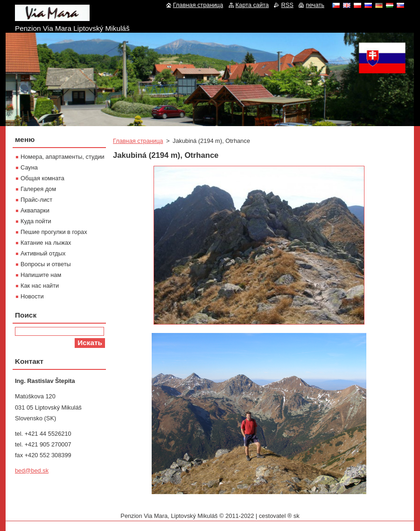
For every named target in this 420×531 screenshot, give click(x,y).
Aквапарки (35, 210)
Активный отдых (43, 253)
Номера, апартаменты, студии (63, 156)
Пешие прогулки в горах (54, 231)
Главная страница (138, 140)
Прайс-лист (36, 199)
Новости (32, 296)
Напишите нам (41, 274)
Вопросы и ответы (46, 264)
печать (315, 4)
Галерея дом (38, 188)
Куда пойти (36, 221)
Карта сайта (252, 4)
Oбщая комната (42, 178)
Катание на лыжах (46, 242)
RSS (287, 4)
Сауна (29, 167)
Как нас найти (40, 285)
